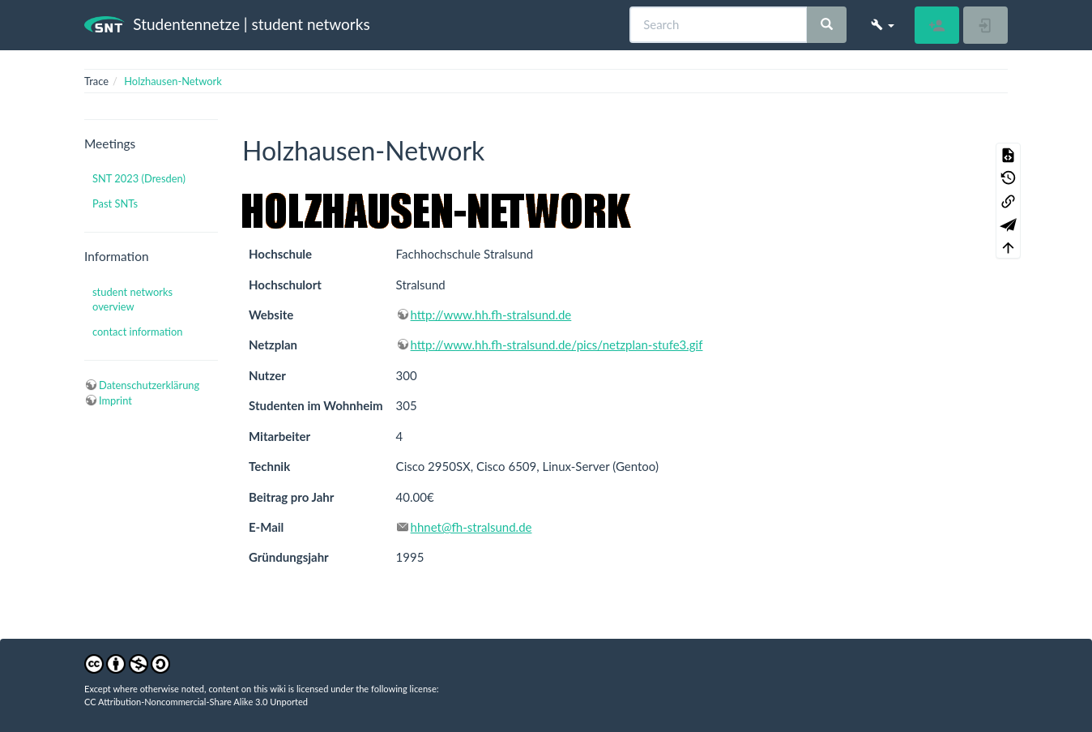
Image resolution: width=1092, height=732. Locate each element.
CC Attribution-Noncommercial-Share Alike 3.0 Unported (196, 701)
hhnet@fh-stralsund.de (471, 527)
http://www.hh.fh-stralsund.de (491, 314)
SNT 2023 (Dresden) (139, 178)
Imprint (115, 400)
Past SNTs (115, 203)
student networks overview (132, 299)
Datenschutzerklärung (149, 385)
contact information (137, 331)
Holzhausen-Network (173, 81)
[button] (882, 24)
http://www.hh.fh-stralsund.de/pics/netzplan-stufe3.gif (557, 344)
